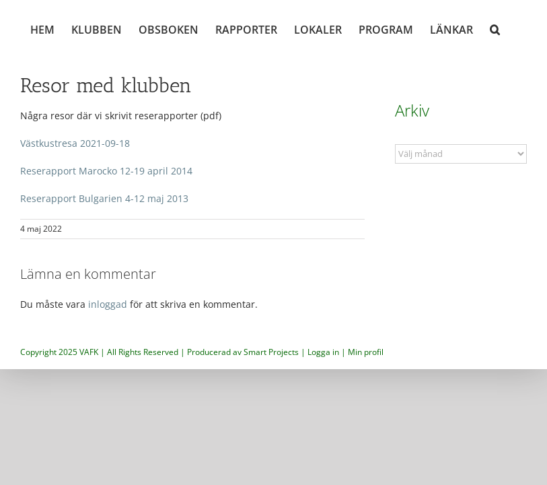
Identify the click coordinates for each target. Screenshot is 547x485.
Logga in (323, 352)
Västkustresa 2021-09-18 (75, 143)
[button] (495, 28)
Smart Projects (271, 352)
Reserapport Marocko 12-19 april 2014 (106, 170)
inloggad (107, 304)
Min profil (366, 352)
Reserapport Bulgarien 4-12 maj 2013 (104, 198)
